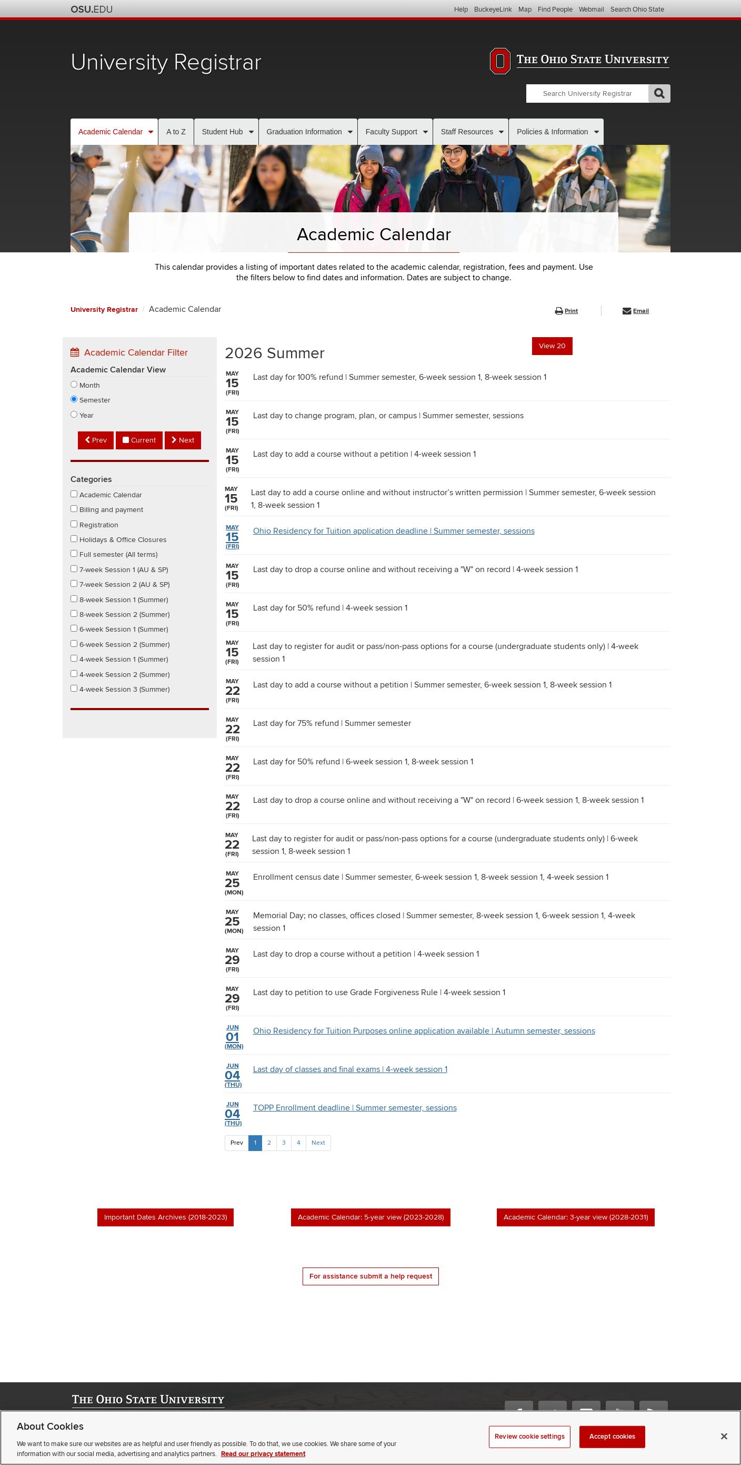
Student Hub (222, 131)
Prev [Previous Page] (237, 1143)
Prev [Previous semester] (96, 440)
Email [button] (636, 311)
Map (525, 9)
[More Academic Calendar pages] (151, 132)
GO (659, 93)
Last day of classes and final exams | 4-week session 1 (336, 1075)
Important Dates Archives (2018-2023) (165, 1217)
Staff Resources (467, 131)
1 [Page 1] (255, 1143)
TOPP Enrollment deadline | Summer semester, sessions (341, 1114)
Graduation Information (304, 131)
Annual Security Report (219, 1436)
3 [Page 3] (284, 1143)
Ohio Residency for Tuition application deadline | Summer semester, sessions (380, 537)
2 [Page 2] (269, 1143)
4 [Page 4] (299, 1143)
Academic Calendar (110, 131)
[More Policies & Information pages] (596, 132)
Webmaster (87, 1436)
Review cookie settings (161, 1447)
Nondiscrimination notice (144, 1436)
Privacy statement (97, 1446)
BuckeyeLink (493, 9)
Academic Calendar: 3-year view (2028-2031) (576, 1217)
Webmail (591, 9)
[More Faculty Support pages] (425, 132)
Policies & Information (552, 131)
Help (461, 9)
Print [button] (566, 311)
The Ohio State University (92, 9)
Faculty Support (391, 131)
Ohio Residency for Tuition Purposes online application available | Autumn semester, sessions (410, 1037)
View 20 (552, 345)
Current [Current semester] (139, 440)
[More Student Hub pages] (251, 132)
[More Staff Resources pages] (501, 132)
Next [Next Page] (318, 1143)
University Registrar (166, 62)
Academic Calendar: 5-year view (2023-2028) (371, 1217)
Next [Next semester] (183, 440)
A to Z (176, 131)
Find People (555, 9)
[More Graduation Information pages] (350, 132)
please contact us (643, 1446)
